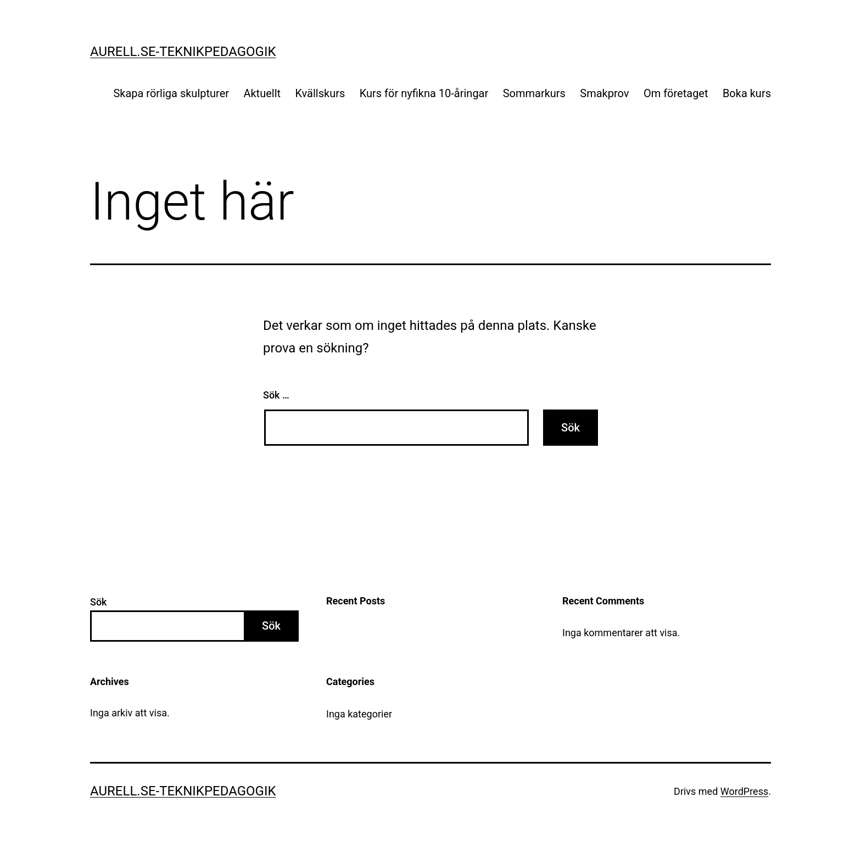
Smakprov (604, 93)
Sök (98, 602)
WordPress (744, 791)
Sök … (276, 395)
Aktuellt (262, 93)
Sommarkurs (534, 93)
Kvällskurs (320, 93)
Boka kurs (747, 93)
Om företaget (676, 93)
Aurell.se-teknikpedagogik (183, 51)
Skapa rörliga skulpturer (171, 93)
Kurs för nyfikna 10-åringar (424, 93)
